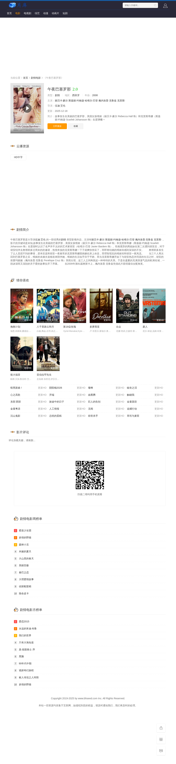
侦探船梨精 (22, 586)
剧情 (57, 95)
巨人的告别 (106, 402)
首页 (9, 13)
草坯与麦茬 (145, 416)
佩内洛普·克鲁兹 (108, 100)
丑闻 (106, 409)
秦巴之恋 (21, 572)
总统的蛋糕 (67, 416)
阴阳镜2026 (67, 388)
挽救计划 (15, 326)
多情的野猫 (22, 537)
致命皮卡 (21, 593)
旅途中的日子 (67, 402)
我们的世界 (22, 635)
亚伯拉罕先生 (44, 374)
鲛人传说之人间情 (26, 677)
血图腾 (106, 395)
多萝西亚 (95, 326)
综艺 (37, 13)
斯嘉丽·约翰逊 (76, 100)
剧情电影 (36, 77)
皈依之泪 (145, 388)
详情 (101, 119)
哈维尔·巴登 (91, 100)
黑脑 (19, 656)
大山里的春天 (24, 558)
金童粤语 (28, 409)
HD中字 (18, 157)
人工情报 (67, 409)
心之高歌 (28, 395)
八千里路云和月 (45, 326)
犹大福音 (15, 374)
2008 (95, 95)
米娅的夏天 (22, 551)
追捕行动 (145, 409)
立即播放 (57, 126)
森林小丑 (21, 544)
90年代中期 (23, 663)
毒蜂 (106, 388)
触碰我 (145, 395)
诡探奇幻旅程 (24, 670)
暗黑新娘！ (28, 388)
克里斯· (121, 100)
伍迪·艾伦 (60, 105)
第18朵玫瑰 (69, 326)
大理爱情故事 (24, 579)
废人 (145, 326)
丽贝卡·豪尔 (61, 100)
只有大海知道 (24, 642)
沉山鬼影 (28, 416)
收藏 (76, 126)
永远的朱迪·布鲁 (25, 628)
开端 (67, 395)
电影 (17, 13)
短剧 (65, 13)
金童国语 (145, 402)
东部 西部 (28, 402)
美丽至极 (21, 565)
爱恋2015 (21, 621)
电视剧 (27, 13)
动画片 (55, 13)
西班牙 (76, 95)
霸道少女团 (22, 530)
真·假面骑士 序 (24, 649)
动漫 (45, 13)
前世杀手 (106, 416)
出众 (118, 326)
